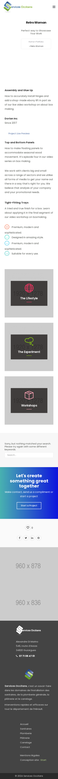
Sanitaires (26, 728)
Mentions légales (30, 755)
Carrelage (26, 742)
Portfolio (39, 41)
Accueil (24, 724)
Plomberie (26, 733)
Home (31, 41)
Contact (25, 747)
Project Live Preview (19, 133)
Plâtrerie (25, 737)
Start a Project (29, 505)
